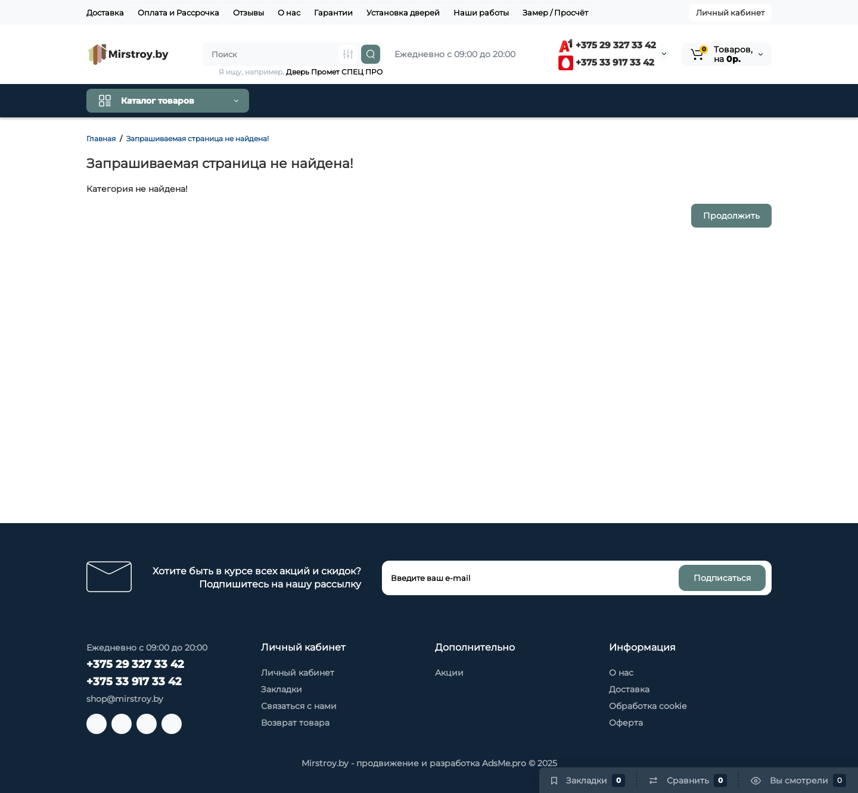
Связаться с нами (299, 706)
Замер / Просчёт (555, 12)
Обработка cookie (647, 706)
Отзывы (248, 12)
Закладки (281, 689)
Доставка (105, 12)
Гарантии (333, 12)
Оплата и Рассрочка (178, 12)
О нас (289, 12)
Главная (101, 138)
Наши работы (481, 12)
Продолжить (731, 215)
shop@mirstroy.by (124, 699)
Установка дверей (403, 12)
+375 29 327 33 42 (607, 45)
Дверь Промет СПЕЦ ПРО (334, 71)
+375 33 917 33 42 (606, 62)
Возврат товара (295, 722)
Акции (449, 672)
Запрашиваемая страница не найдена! (197, 138)
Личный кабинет (730, 12)
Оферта (626, 722)
